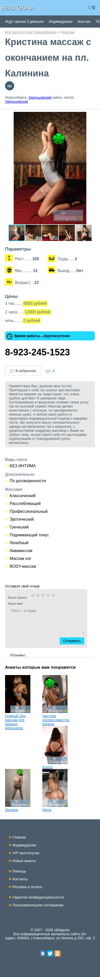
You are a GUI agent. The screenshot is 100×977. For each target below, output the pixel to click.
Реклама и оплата (27, 887)
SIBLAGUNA (17, 7)
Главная (19, 837)
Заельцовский (39, 97)
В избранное (25, 371)
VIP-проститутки (25, 853)
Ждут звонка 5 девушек (24, 21)
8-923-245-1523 (37, 352)
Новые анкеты (24, 861)
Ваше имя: (39, 603)
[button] (90, 116)
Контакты (20, 879)
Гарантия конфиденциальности (38, 897)
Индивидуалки (61, 21)
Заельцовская (16, 101)
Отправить (75, 641)
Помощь (19, 871)
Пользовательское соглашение (38, 905)
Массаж (83, 21)
